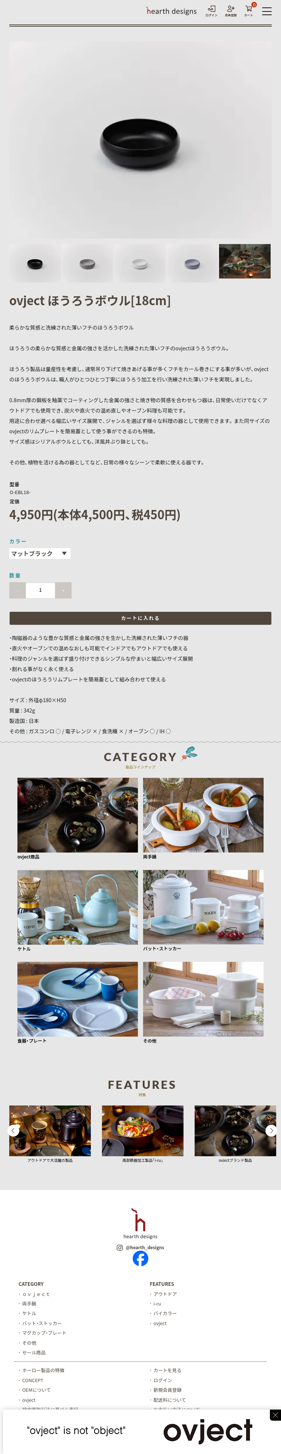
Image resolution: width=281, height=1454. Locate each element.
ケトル (29, 1313)
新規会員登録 (167, 1391)
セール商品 (34, 1353)
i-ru (157, 1303)
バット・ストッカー (42, 1323)
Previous (13, 1131)
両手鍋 (29, 1303)
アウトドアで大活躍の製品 (50, 1160)
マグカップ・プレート (45, 1333)
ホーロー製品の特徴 (44, 1371)
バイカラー (165, 1313)
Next (271, 1131)
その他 (29, 1343)
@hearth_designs (140, 1247)
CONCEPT (33, 1381)
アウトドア (165, 1293)
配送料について (170, 1401)
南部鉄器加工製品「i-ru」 (142, 1160)
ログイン (163, 1381)
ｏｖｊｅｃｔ (36, 1293)
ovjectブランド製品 (235, 1160)
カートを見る (167, 1371)
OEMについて (37, 1391)
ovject (160, 1323)
